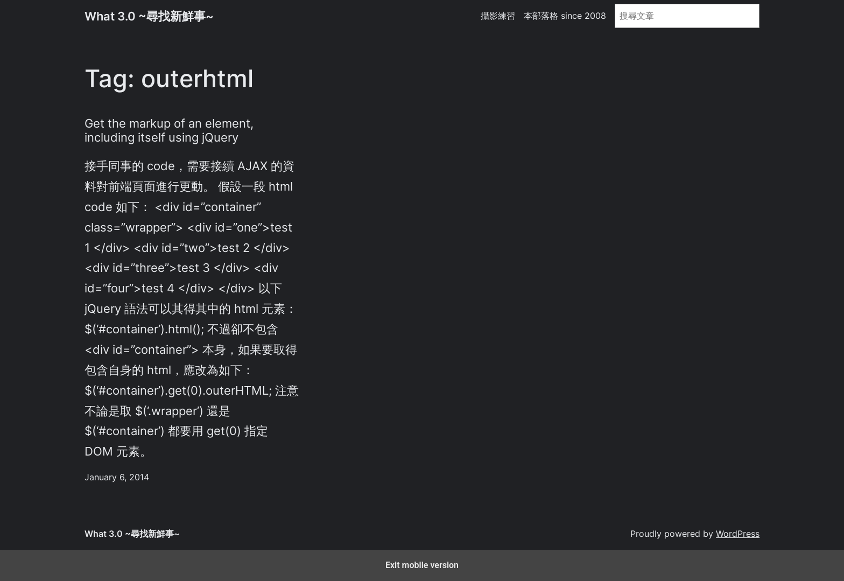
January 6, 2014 (117, 477)
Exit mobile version (422, 565)
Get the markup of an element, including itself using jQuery (169, 130)
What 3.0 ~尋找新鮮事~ (149, 16)
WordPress (737, 534)
